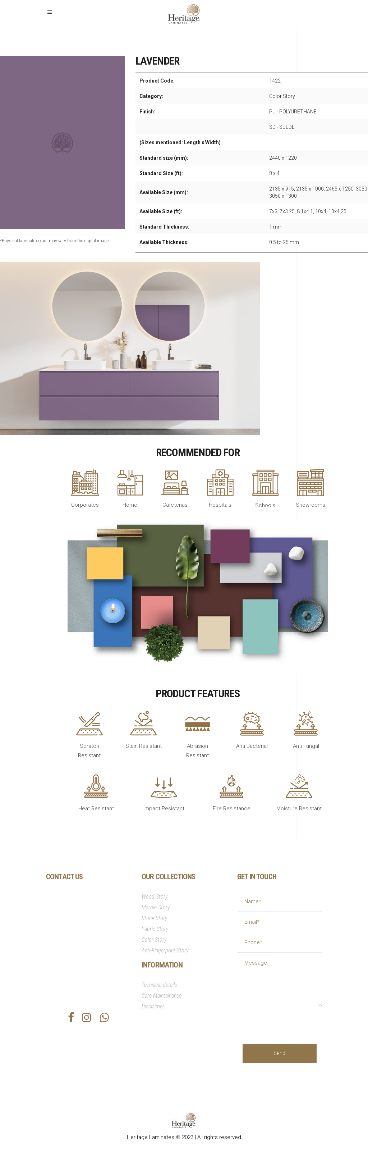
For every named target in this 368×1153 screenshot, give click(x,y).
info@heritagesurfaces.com (93, 958)
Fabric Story (155, 928)
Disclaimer (153, 1006)
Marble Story (156, 907)
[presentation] (297, 1021)
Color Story (154, 939)
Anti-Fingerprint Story (165, 950)
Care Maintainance (161, 995)
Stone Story (154, 918)
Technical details (159, 984)
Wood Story (155, 896)
